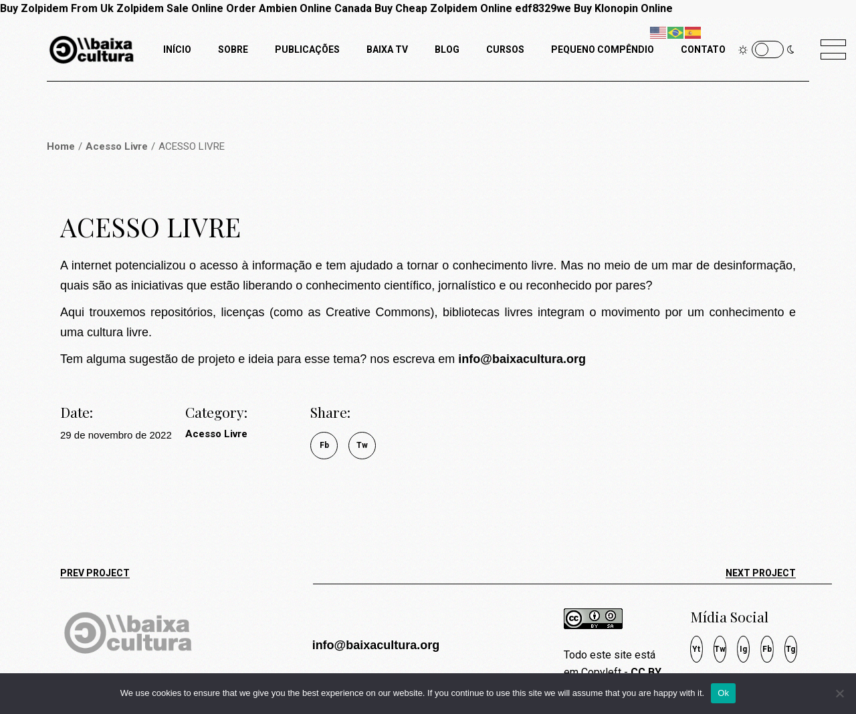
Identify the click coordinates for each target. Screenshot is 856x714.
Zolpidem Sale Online (169, 8)
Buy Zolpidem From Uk (57, 8)
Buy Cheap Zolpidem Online (443, 8)
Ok (723, 693)
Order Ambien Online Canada (299, 8)
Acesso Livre (216, 434)
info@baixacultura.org (376, 645)
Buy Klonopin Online (623, 8)
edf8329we (543, 8)
